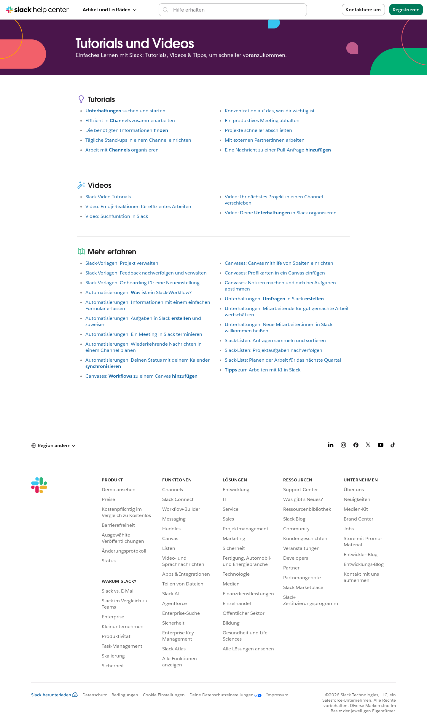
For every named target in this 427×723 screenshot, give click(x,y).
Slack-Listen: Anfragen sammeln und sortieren (275, 340)
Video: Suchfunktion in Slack (116, 216)
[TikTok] (393, 446)
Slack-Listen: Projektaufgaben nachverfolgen (273, 350)
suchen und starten (125, 111)
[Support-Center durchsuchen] (238, 10)
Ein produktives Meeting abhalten (262, 120)
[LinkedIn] (331, 446)
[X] (368, 446)
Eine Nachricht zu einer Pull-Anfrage (278, 150)
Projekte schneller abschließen (258, 130)
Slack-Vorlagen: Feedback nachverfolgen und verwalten (146, 273)
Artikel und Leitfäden (109, 10)
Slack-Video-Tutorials (108, 197)
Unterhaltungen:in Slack (274, 299)
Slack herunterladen (54, 695)
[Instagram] (343, 446)
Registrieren (406, 10)
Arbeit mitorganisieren (122, 150)
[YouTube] (380, 446)
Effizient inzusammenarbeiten (130, 120)
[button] (53, 445)
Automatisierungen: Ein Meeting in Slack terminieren (143, 334)
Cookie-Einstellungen (164, 695)
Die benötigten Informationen (126, 130)
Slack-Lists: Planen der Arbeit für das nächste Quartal (283, 360)
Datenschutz (94, 695)
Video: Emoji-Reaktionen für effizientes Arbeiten (138, 206)
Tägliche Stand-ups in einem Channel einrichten (138, 140)
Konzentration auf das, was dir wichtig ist (270, 111)
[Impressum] (275, 695)
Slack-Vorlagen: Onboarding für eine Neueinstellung (142, 283)
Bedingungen (124, 695)
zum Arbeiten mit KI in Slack (262, 370)
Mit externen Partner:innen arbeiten (265, 140)
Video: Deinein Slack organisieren (281, 213)
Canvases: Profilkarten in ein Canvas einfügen (275, 273)
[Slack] (39, 574)
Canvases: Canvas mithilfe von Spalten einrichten (279, 263)
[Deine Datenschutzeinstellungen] (223, 695)
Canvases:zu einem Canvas (141, 376)
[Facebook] (356, 446)
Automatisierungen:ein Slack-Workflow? (138, 292)
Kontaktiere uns (363, 10)
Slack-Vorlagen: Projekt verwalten (121, 263)
